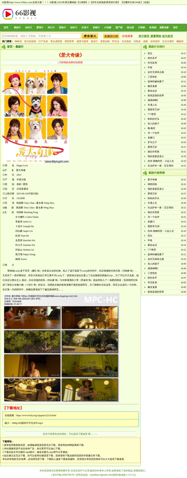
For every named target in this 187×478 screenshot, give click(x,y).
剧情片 (96, 27)
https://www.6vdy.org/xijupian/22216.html (36, 415)
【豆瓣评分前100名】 (132, 2)
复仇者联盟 (56, 41)
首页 (6, 27)
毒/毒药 (151, 128)
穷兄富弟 (152, 62)
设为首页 (167, 36)
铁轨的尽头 (153, 119)
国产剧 (119, 27)
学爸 (150, 67)
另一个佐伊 (153, 133)
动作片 (28, 27)
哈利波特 (155, 41)
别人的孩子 (153, 123)
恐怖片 (62, 27)
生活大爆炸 (168, 41)
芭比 (150, 53)
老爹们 (151, 137)
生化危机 (126, 41)
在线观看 (127, 36)
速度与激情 (82, 41)
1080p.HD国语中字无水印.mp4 (27, 423)
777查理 (152, 114)
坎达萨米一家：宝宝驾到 (160, 165)
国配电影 (164, 27)
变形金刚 (105, 41)
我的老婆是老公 (156, 156)
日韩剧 (141, 27)
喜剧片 (17, 27)
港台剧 (130, 27)
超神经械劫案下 (156, 81)
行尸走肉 (43, 41)
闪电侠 (137, 41)
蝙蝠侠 (179, 41)
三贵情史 (152, 76)
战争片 (73, 27)
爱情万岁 (152, 147)
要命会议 (152, 90)
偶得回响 (152, 184)
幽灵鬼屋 (152, 86)
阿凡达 (115, 41)
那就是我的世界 (156, 95)
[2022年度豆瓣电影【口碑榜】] (73, 2)
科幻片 (51, 27)
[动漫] (146, 2)
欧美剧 (152, 27)
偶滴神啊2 (153, 100)
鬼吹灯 (94, 41)
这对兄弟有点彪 (156, 72)
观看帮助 (155, 36)
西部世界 (69, 41)
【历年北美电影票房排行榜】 (105, 2)
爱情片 (39, 27)
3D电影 (108, 27)
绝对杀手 (152, 58)
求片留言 (143, 36)
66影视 (52, 2)
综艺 (175, 27)
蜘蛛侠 (18, 41)
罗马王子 (152, 142)
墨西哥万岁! (154, 109)
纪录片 (85, 27)
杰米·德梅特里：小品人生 (161, 161)
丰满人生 (152, 105)
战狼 (145, 41)
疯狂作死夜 (153, 151)
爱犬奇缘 (152, 179)
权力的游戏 (30, 41)
